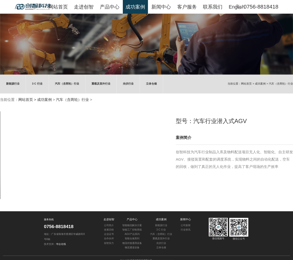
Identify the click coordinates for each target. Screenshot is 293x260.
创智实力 (109, 242)
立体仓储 (151, 83)
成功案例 (260, 83)
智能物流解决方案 (132, 225)
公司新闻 (185, 225)
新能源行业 (13, 83)
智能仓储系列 (132, 238)
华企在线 (61, 244)
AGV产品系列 (132, 234)
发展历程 (109, 229)
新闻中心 (185, 219)
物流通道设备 (132, 247)
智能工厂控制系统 (132, 229)
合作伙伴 (109, 238)
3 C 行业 (37, 83)
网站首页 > (248, 83)
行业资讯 (185, 229)
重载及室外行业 (100, 83)
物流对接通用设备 (132, 242)
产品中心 (132, 219)
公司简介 (109, 225)
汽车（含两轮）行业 (67, 83)
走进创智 (109, 219)
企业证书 (109, 234)
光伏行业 (128, 83)
